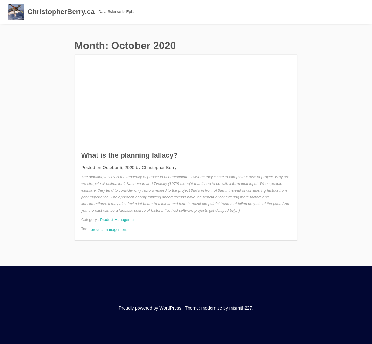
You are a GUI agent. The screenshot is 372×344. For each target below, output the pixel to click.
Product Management (118, 220)
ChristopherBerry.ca (61, 12)
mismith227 (240, 308)
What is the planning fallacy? (129, 155)
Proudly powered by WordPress (150, 308)
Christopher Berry (159, 167)
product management (109, 229)
